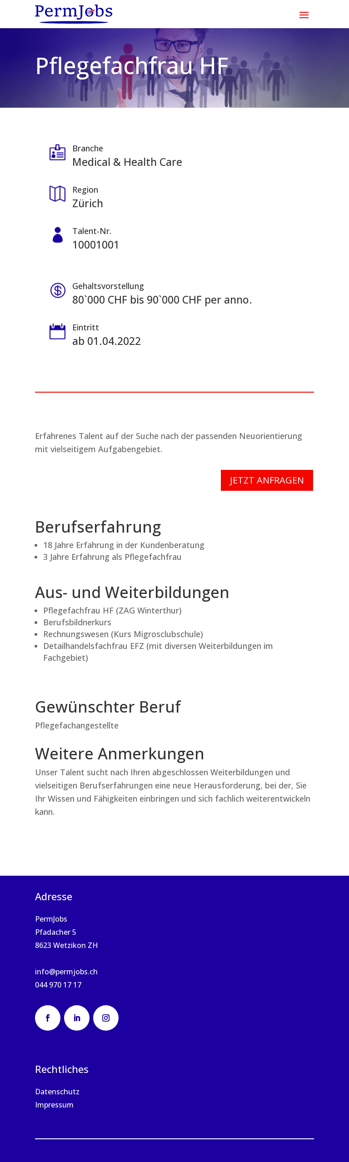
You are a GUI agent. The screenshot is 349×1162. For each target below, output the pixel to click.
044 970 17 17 (58, 985)
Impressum (54, 1105)
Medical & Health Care (127, 162)
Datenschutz (57, 1092)
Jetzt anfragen (267, 480)
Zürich (87, 203)
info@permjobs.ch (66, 972)
